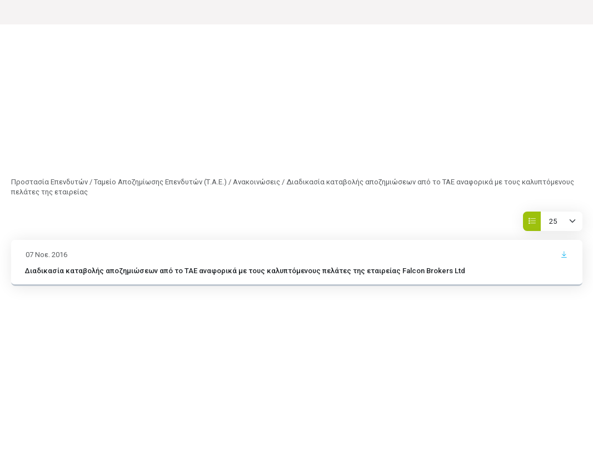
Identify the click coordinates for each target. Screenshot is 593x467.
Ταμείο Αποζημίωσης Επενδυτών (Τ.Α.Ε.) (160, 182)
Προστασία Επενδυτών (49, 182)
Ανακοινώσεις (256, 182)
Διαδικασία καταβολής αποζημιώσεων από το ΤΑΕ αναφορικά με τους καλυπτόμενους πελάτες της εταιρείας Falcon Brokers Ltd (245, 271)
